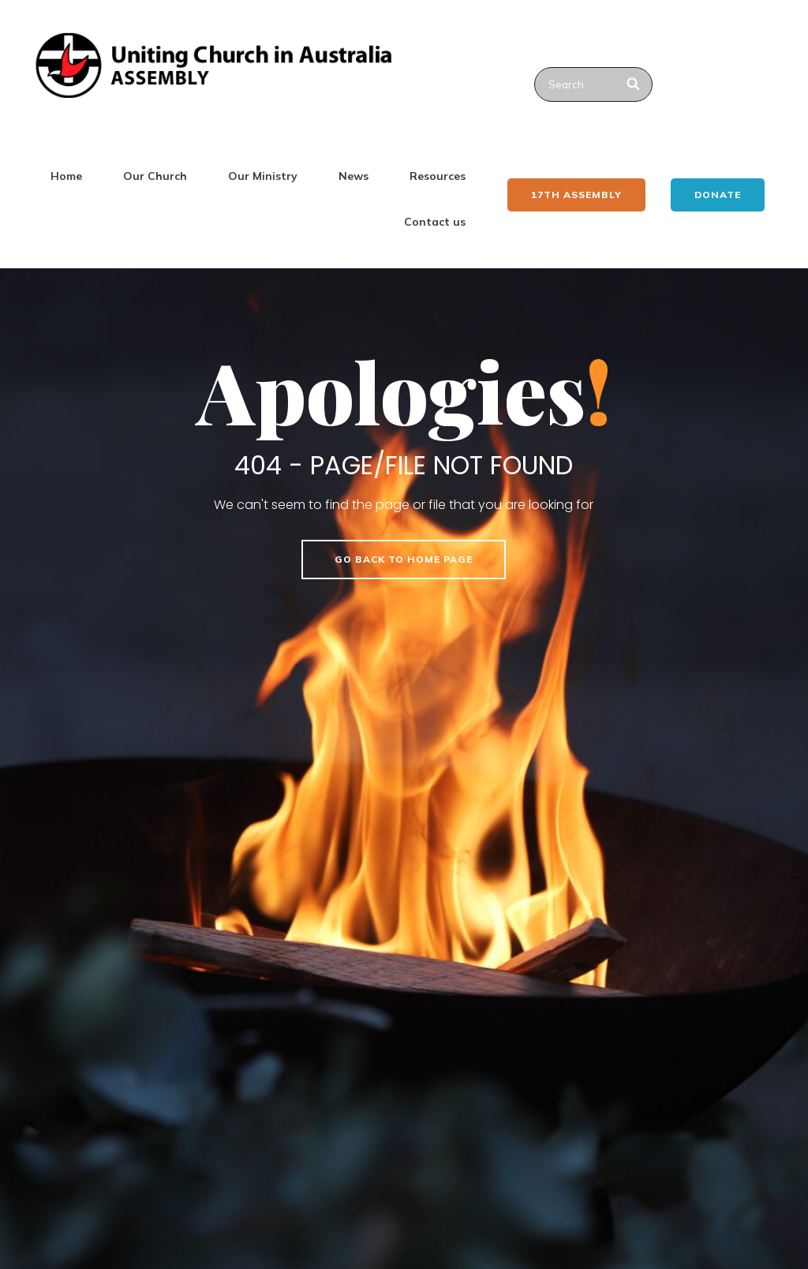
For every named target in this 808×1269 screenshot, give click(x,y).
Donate (717, 194)
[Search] (634, 84)
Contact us (435, 222)
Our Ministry (262, 176)
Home (66, 176)
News (353, 176)
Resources (438, 176)
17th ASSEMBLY (576, 194)
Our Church (155, 176)
